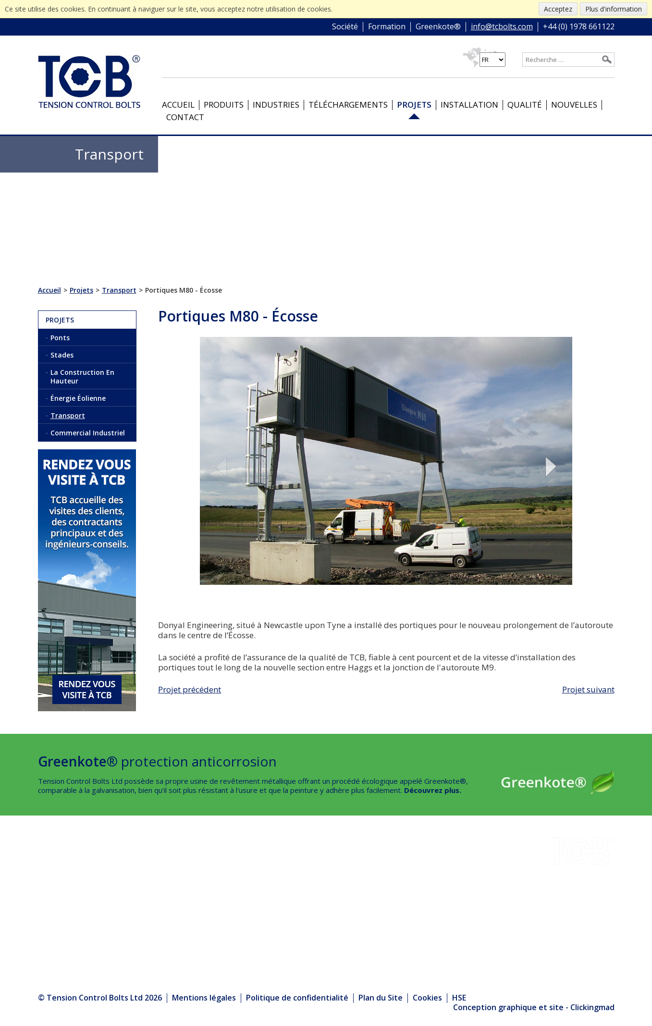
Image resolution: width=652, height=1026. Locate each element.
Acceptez (558, 8)
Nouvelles (574, 104)
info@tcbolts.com (502, 27)
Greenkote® (438, 27)
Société (345, 27)
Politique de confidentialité (297, 997)
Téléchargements (348, 104)
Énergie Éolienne (78, 398)
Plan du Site (380, 997)
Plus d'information (613, 8)
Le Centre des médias (188, 931)
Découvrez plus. (432, 790)
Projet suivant (588, 689)
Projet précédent (189, 689)
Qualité (524, 104)
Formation (387, 27)
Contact (185, 117)
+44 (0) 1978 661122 (579, 27)
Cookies (427, 997)
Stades (62, 354)
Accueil (178, 104)
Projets (414, 104)
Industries (276, 104)
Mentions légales (204, 997)
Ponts (60, 337)
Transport (67, 415)
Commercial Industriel (87, 432)
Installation (469, 104)
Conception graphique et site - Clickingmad (534, 1008)
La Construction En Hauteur (82, 376)
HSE (152, 892)
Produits (224, 104)
